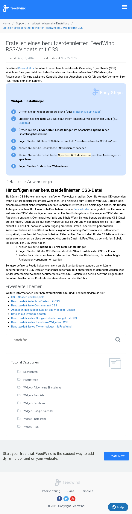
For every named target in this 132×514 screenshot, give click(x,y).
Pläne (70, 491)
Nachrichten (30, 371)
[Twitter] (66, 498)
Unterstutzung (50, 491)
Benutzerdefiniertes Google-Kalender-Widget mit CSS (44, 318)
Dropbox (24, 123)
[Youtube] (72, 498)
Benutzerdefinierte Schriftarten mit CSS (35, 301)
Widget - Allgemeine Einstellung (42, 387)
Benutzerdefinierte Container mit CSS (34, 305)
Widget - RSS (31, 426)
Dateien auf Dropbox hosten (28, 314)
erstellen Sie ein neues (87, 111)
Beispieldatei (81, 209)
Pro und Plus (26, 68)
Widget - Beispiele (33, 395)
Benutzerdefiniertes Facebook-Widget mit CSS (39, 322)
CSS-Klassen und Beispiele (27, 297)
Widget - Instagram (34, 418)
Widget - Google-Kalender (38, 411)
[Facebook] (59, 498)
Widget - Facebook (34, 403)
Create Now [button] (116, 456)
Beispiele (87, 491)
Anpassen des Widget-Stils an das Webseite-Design (43, 309)
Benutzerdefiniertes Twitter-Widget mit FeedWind (41, 326)
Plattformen (30, 379)
